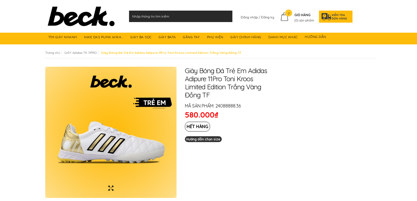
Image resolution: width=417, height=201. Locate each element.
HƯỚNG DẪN (316, 38)
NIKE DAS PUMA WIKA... (104, 37)
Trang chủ (52, 53)
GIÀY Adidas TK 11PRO (81, 53)
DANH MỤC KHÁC (283, 37)
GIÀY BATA (168, 37)
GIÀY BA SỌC (141, 37)
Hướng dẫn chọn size (203, 139)
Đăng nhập (250, 17)
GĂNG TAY (192, 37)
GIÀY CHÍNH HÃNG (246, 37)
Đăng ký (267, 17)
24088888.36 (228, 106)
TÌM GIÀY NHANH (63, 37)
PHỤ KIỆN (216, 37)
